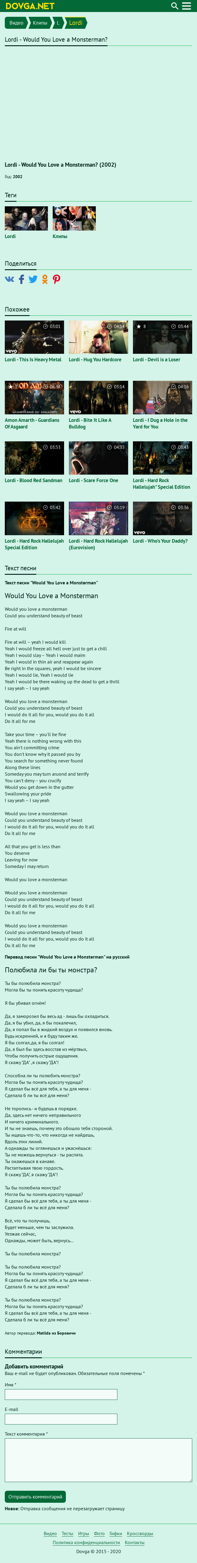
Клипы (40, 22)
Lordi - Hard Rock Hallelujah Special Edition (34, 544)
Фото (99, 1533)
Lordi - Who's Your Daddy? (160, 541)
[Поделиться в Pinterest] (57, 279)
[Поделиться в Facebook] (22, 279)
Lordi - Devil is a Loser (156, 359)
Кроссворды (140, 1533)
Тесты (67, 1533)
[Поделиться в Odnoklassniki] (46, 279)
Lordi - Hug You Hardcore (95, 359)
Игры (83, 1533)
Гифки (116, 1533)
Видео (16, 22)
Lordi (76, 23)
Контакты (135, 1542)
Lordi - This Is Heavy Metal (33, 359)
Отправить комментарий (35, 1496)
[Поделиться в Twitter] (34, 279)
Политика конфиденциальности (86, 1542)
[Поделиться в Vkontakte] (11, 279)
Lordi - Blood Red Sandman (33, 480)
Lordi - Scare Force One (93, 480)
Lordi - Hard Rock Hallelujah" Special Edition (161, 483)
